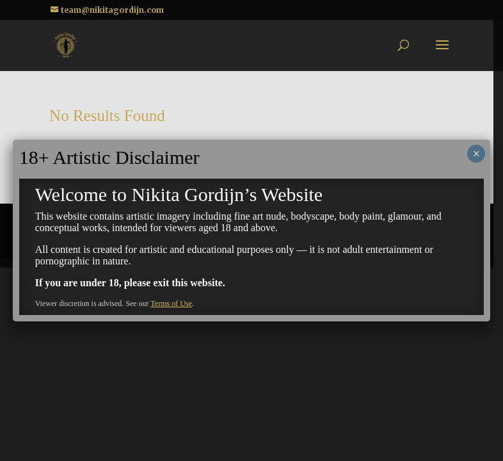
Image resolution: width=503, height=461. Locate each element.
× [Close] (476, 154)
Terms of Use (170, 303)
